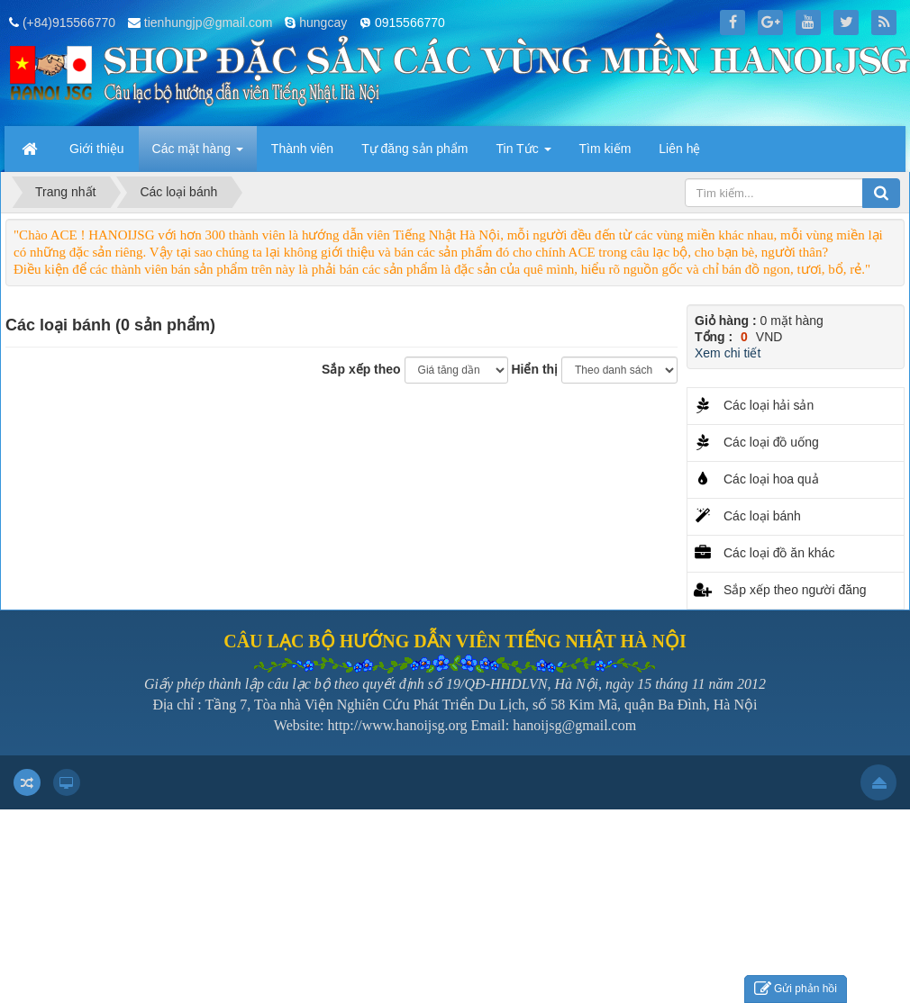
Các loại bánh (762, 516)
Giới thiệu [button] (96, 148)
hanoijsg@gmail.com (574, 725)
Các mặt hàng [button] (197, 154)
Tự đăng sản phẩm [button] (414, 148)
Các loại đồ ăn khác (778, 553)
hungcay (323, 22)
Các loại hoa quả (771, 479)
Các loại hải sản (768, 405)
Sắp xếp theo (361, 369)
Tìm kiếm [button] (605, 148)
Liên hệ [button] (679, 148)
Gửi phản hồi (795, 989)
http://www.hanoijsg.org (397, 725)
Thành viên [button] (302, 148)
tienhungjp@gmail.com (208, 22)
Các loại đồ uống (771, 442)
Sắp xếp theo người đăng (795, 590)
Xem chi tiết (727, 353)
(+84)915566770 (69, 22)
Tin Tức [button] (523, 154)
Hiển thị (534, 369)
